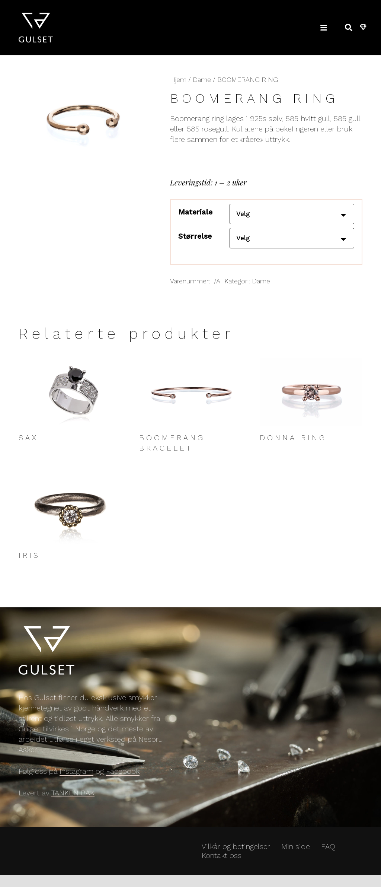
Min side (295, 851)
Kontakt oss (221, 860)
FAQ (328, 851)
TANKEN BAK (73, 798)
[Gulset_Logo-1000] (36, 28)
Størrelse (195, 238)
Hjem (178, 79)
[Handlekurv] (363, 28)
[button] (323, 28)
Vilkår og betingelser (236, 851)
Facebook (123, 776)
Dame (202, 79)
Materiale (195, 211)
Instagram (76, 776)
